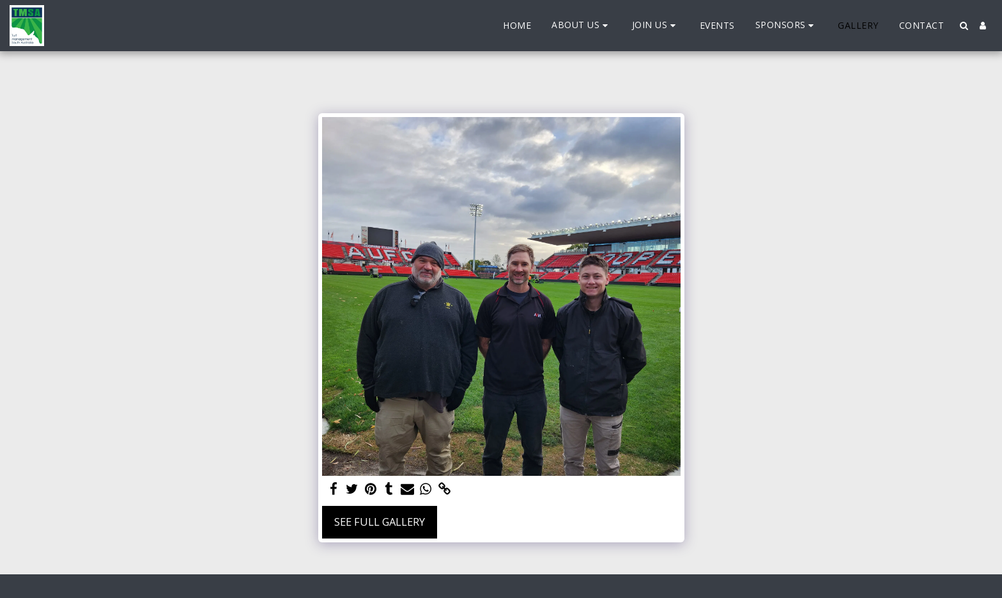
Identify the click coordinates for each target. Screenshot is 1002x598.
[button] (581, 25)
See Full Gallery (379, 521)
